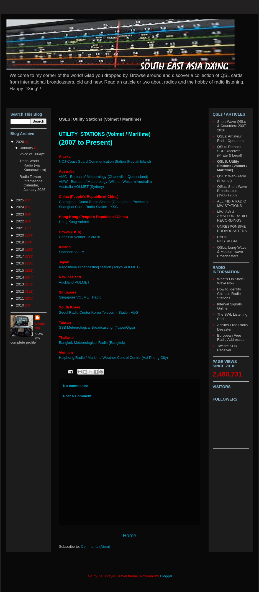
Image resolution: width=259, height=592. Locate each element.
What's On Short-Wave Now (231, 281)
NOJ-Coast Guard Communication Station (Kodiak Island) (105, 161)
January (27, 148)
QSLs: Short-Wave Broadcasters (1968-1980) (232, 191)
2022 (20, 221)
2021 (20, 228)
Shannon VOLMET (74, 252)
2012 (20, 291)
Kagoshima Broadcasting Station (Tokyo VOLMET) (99, 267)
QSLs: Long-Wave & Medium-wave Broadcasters (232, 251)
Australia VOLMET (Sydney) (81, 187)
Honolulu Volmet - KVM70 (79, 237)
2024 (20, 207)
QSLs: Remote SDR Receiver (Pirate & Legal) (229, 151)
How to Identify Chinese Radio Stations (229, 293)
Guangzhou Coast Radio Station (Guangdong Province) (103, 202)
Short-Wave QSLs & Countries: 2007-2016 (232, 126)
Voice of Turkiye (32, 154)
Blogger (166, 576)
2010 (20, 305)
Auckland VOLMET (74, 282)
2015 (20, 270)
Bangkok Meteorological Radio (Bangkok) (92, 343)
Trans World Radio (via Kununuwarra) (32, 165)
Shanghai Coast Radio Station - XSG (88, 207)
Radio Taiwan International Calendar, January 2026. (32, 183)
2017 (20, 256)
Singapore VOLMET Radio (80, 297)
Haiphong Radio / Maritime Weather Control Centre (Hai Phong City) (113, 357)
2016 (20, 263)
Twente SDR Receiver (227, 348)
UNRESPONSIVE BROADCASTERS (232, 228)
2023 (20, 214)
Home (129, 535)
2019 (20, 242)
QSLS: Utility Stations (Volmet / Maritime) (232, 165)
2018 (20, 249)
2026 (20, 142)
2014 (20, 277)
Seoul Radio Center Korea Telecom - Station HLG (98, 312)
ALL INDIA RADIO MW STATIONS (231, 203)
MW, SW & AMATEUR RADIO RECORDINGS (232, 216)
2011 (20, 298)
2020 (20, 235)
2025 (20, 200)
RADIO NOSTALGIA (227, 239)
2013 (20, 284)
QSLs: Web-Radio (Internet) (231, 178)
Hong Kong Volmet (74, 222)
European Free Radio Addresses (230, 337)
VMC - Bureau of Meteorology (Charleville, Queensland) (103, 177)
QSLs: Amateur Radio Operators (230, 138)
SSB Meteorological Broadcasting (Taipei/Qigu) (97, 327)
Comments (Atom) (95, 546)
